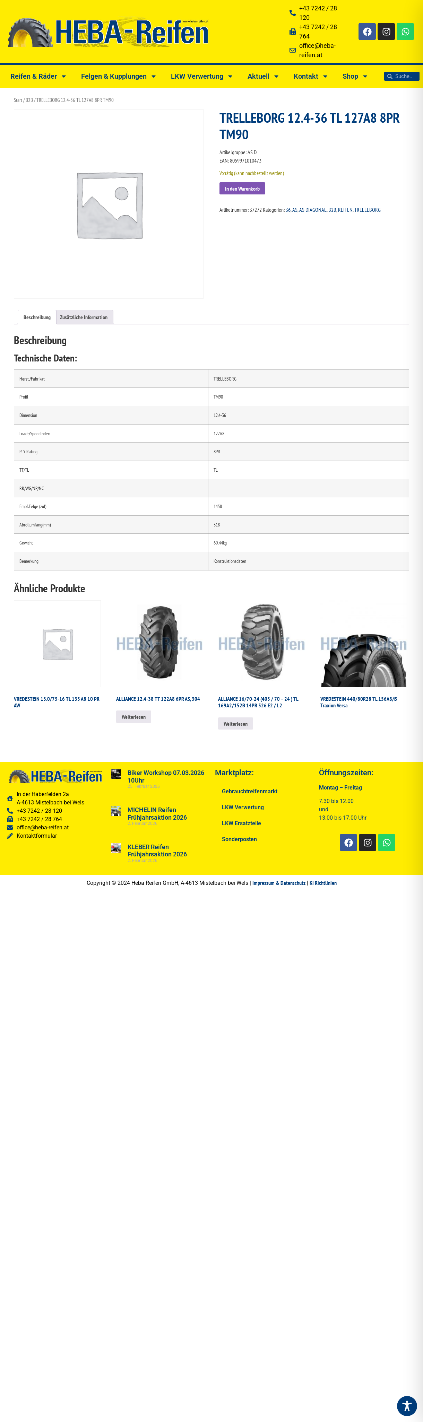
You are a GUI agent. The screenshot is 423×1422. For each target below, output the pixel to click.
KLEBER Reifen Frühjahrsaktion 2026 (157, 850)
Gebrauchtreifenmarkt (249, 791)
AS (294, 209)
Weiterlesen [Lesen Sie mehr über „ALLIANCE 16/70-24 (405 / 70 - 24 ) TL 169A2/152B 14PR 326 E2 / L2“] (236, 723)
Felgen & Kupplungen (119, 76)
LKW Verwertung (202, 76)
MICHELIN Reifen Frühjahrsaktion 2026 (157, 813)
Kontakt (311, 76)
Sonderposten (239, 839)
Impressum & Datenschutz (278, 882)
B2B (29, 100)
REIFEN (345, 209)
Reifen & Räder (38, 76)
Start (18, 100)
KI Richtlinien (323, 882)
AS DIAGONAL (313, 209)
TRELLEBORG (367, 209)
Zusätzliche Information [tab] (83, 317)
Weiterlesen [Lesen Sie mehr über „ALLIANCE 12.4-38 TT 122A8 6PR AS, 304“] (134, 716)
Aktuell (264, 76)
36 (288, 209)
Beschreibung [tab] (37, 317)
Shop (356, 76)
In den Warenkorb (242, 188)
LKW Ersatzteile (241, 823)
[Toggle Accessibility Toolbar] (407, 1406)
